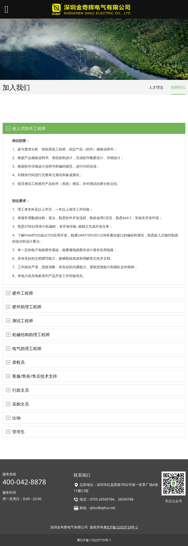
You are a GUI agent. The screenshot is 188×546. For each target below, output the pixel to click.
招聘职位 (178, 87)
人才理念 (156, 87)
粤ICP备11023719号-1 (94, 540)
